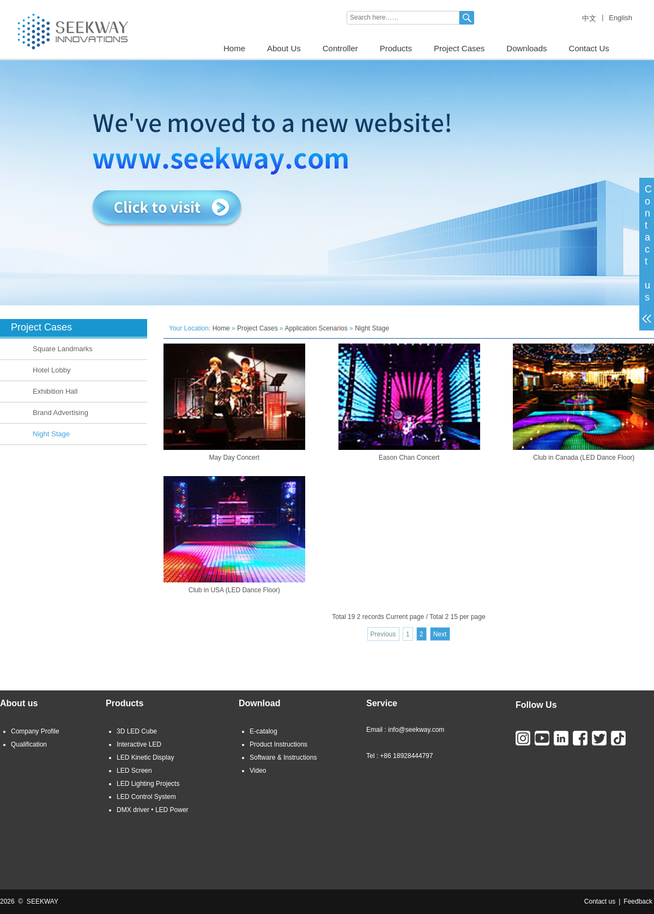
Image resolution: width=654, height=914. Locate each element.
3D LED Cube (137, 731)
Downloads (526, 48)
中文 (589, 18)
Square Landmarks (63, 349)
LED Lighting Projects (148, 783)
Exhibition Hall (55, 391)
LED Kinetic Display (145, 757)
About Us (284, 48)
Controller (340, 48)
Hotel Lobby (51, 370)
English (620, 18)
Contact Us (589, 48)
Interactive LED (139, 744)
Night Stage (51, 434)
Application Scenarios (315, 328)
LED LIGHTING (22, 4)
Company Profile (35, 731)
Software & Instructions (283, 757)
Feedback (637, 901)
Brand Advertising (60, 412)
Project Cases (459, 48)
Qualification (29, 744)
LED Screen (134, 770)
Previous (383, 634)
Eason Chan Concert (409, 457)
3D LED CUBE (74, 4)
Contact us (599, 901)
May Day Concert (234, 457)
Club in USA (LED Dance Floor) (234, 590)
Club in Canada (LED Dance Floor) (583, 457)
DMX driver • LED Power (153, 810)
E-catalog (263, 731)
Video (258, 770)
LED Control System (146, 797)
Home (234, 48)
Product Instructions (278, 744)
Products (396, 48)
